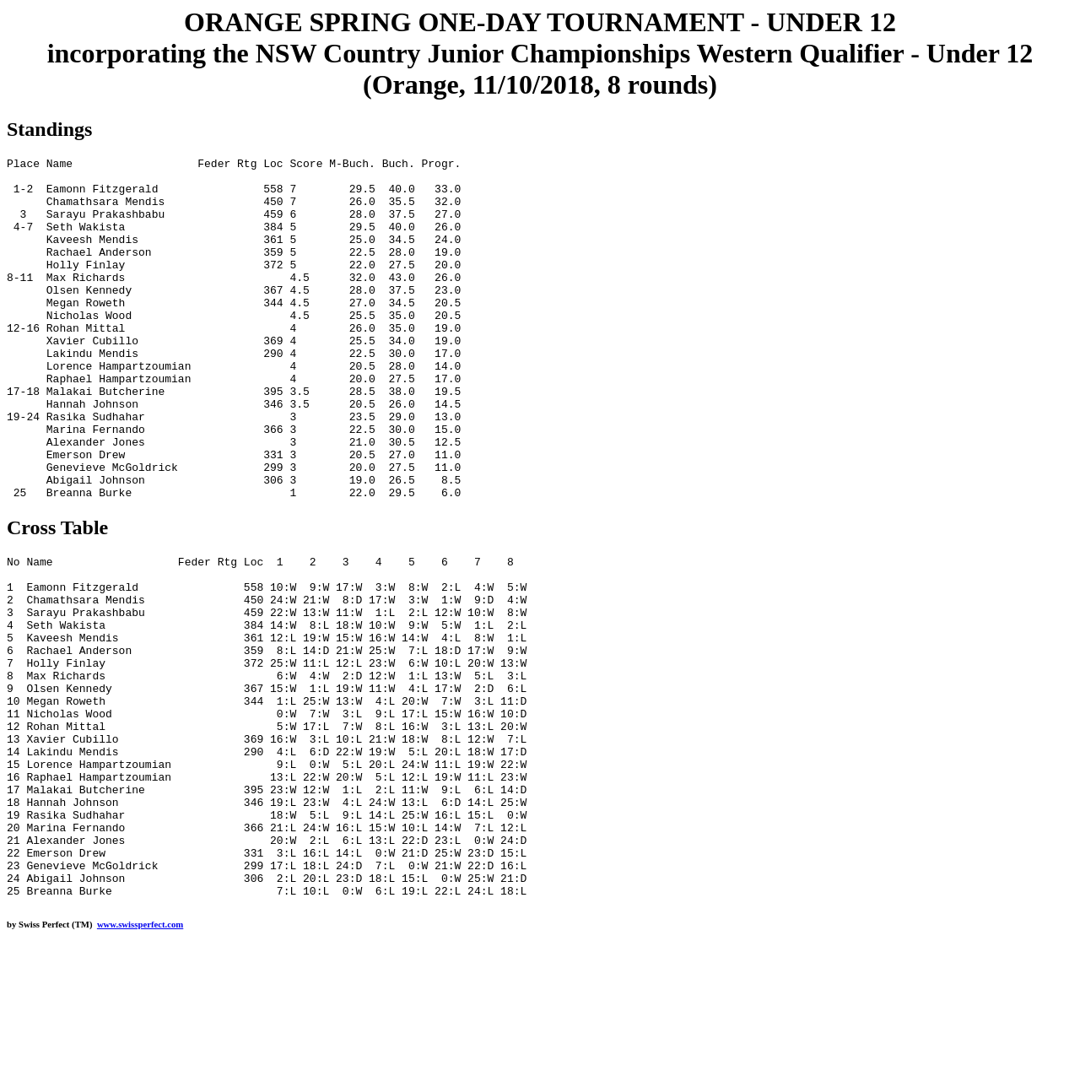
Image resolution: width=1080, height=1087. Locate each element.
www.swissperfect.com (140, 1061)
